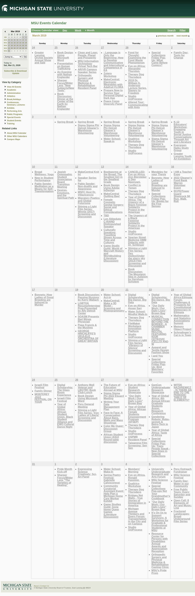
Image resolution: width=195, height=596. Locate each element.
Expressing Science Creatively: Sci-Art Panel (87, 473)
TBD (106, 215)
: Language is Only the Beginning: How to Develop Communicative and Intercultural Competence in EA (114, 61)
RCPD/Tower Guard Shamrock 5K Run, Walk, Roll (182, 196)
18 (12, 45)
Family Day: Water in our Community (181, 483)
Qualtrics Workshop (134, 140)
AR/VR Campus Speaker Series (87, 71)
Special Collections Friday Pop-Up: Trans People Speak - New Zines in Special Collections (160, 447)
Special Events (14, 117)
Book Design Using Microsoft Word (65, 56)
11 (12, 43)
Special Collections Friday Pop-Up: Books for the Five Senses (160, 200)
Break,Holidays (14, 99)
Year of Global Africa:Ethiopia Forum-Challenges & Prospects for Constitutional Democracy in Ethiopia (183, 303)
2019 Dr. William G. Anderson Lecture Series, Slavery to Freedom (137, 86)
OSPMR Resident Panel (137, 438)
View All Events (14, 87)
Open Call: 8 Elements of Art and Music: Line (183, 504)
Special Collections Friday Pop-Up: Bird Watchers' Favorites (158, 365)
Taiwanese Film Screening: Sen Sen (137, 445)
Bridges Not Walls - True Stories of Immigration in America (137, 500)
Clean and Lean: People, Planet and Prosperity (88, 55)
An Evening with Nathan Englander (64, 74)
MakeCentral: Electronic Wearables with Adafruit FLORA (113, 83)
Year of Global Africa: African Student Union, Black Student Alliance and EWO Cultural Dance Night (65, 415)
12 (14, 43)
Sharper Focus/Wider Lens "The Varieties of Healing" (65, 479)
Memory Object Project (182, 328)
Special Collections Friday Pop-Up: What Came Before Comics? (159, 59)
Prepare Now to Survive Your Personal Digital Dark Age (113, 94)
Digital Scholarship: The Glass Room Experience (65, 389)
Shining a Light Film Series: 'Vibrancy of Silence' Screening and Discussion (137, 346)
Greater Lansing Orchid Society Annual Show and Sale (44, 57)
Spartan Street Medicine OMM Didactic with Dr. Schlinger (137, 241)
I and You (157, 355)
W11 (5, 43)
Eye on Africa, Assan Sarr (136, 307)
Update (15, 73)
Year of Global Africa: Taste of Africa (160, 433)
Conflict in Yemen (134, 186)
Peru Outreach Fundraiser (183, 470)
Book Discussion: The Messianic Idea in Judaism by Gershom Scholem (138, 275)
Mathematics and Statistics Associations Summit (182, 319)
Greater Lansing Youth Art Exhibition (183, 156)
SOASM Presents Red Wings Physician (88, 319)
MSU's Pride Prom (159, 571)
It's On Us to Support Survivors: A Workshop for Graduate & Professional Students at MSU (159, 521)
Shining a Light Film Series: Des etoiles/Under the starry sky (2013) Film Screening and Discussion (137, 257)
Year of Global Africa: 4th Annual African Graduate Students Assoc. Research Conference (160, 404)
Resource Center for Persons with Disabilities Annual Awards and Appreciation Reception (159, 542)
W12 (5, 45)
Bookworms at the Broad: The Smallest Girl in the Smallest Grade (113, 176)
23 (26, 45)
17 (9, 45)
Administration (14, 93)
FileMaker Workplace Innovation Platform (134, 327)
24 (9, 37)
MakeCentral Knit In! (88, 173)
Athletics (11, 96)
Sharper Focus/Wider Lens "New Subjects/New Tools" (65, 85)
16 (26, 43)
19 (14, 45)
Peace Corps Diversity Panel (113, 102)
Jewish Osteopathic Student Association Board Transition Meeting (64, 179)
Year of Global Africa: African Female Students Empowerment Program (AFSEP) (137, 414)
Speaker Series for (87, 179)
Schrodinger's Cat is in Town (182, 334)
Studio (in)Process (135, 97)
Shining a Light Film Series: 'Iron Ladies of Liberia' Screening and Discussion (88, 415)
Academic (11, 90)
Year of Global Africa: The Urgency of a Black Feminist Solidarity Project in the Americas (137, 205)
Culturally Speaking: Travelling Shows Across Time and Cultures (112, 236)
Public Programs (14, 114)
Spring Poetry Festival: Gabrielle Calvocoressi (112, 478)
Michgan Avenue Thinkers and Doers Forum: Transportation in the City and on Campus (137, 516)
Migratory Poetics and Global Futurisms (89, 201)
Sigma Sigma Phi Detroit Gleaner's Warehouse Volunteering (88, 129)
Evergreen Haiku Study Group (181, 148)
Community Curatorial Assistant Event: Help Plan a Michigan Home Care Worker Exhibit (114, 493)
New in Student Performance (44, 179)
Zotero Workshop (110, 75)
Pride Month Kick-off (64, 470)
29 (23, 48)
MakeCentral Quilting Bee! (112, 195)
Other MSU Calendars (17, 136)
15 (23, 43)
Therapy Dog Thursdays (136, 76)
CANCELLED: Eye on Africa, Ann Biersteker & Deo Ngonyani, (137, 176)
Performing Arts (14, 111)
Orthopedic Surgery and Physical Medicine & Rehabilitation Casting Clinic (160, 561)
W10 (5, 40)
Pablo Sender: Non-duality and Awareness (88, 186)
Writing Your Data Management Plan (112, 405)
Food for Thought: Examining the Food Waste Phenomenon (137, 57)
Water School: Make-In (112, 470)
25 (12, 37)
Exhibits (10, 108)
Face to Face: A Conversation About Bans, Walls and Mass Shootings (113, 417)
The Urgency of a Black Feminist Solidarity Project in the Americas (137, 222)
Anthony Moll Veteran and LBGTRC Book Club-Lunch (87, 388)
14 (20, 43)
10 (9, 43)
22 (23, 45)
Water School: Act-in (112, 296)
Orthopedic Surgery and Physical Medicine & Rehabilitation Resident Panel (87, 81)
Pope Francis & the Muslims (87, 326)
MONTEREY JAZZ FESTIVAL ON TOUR (43, 398)
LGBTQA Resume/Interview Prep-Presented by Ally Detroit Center (89, 308)
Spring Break (65, 121)
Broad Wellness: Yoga (44, 173)
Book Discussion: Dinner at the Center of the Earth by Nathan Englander (65, 101)
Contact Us (44, 586)
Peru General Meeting (86, 405)
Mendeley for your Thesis (159, 173)
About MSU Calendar (16, 133)
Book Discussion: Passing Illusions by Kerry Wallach (89, 297)
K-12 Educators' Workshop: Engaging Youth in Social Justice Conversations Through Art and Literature (183, 131)
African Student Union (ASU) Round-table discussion (113, 438)
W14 (5, 51)
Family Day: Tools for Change (181, 55)
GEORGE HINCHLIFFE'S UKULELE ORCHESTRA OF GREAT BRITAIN (88, 335)
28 (20, 37)
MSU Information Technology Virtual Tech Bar (88, 64)
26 (14, 37)
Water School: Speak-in (112, 140)
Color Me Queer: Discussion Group (114, 429)
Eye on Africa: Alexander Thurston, (136, 69)
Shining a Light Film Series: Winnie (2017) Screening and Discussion (87, 211)
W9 (5, 37)
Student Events (14, 120)
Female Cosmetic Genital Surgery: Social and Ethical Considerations (114, 206)
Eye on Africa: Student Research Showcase (136, 388)
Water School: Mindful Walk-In (137, 313)
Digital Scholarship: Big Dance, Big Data (137, 298)
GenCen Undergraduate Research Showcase (160, 388)
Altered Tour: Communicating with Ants (138, 105)
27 (17, 37)
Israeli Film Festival (41, 386)
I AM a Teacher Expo (183, 173)
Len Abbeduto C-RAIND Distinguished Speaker (112, 222)
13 (17, 43)
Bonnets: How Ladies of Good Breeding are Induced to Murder (160, 184)
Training (10, 124)
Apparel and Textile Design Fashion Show (160, 350)
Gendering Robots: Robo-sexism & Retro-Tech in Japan (160, 421)
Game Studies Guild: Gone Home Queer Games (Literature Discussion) (112, 510)
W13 (5, 48)
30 (26, 48)
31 (9, 51)
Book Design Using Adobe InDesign (112, 188)
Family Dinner (43, 390)
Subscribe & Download (15, 71)
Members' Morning (134, 470)
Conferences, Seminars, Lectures (16, 103)
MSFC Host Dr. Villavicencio (87, 193)
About (36, 586)
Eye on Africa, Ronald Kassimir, (136, 477)
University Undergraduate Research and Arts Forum (160, 473)
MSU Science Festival (159, 481)
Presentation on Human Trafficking (65, 66)
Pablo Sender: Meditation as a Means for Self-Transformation (44, 187)
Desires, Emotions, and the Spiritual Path (65, 194)
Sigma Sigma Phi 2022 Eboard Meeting (114, 396)
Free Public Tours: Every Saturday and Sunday (182, 493)
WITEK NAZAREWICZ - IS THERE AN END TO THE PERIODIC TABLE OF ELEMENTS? (183, 392)
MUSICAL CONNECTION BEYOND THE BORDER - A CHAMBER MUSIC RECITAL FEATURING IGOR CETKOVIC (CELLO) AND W (160, 330)
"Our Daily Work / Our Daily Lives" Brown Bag (158, 309)
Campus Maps (13, 139)
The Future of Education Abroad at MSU (113, 387)
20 (17, 45)
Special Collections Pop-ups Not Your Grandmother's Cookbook (160, 492)
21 (20, 45)
